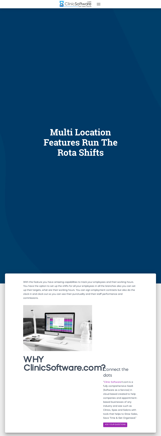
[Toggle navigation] (99, 4)
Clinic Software (112, 382)
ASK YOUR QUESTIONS (115, 425)
